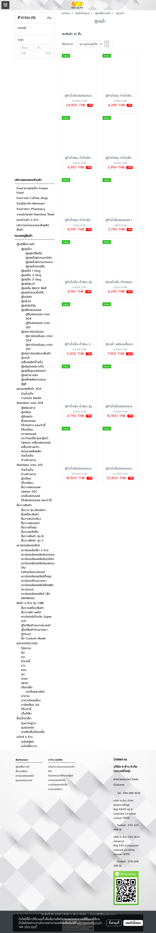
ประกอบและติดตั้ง (57, 780)
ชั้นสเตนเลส (28, 421)
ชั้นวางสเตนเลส (30, 487)
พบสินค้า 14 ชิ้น (71, 34)
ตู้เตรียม (26, 412)
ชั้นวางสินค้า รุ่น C (32, 540)
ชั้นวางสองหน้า (30, 523)
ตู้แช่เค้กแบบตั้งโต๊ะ (32, 292)
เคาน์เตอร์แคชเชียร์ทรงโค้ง (37, 559)
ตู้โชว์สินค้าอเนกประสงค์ (35, 625)
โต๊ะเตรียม (27, 429)
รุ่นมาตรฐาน (28, 723)
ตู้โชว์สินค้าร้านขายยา (34, 630)
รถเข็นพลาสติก (35, 692)
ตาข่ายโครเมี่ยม (31, 700)
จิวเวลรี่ (25, 661)
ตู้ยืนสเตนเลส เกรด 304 (38, 316)
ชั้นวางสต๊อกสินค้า (32, 608)
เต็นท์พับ (26, 713)
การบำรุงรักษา (55, 789)
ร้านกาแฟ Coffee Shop (32, 198)
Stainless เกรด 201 (29, 465)
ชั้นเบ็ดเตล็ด (23, 718)
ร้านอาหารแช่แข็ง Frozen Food (32, 190)
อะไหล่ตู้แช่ (27, 742)
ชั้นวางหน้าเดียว (31, 519)
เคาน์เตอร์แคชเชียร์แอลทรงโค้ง (38, 565)
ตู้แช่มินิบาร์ (28, 284)
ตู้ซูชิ (23, 384)
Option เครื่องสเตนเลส (36, 442)
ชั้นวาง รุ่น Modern (33, 510)
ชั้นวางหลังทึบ (29, 532)
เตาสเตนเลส (28, 434)
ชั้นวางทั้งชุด (29, 527)
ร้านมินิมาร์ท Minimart (30, 203)
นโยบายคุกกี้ (30, 926)
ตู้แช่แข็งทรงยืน (35, 266)
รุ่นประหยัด (27, 727)
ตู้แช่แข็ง (26, 249)
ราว (23, 665)
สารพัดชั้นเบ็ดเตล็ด (33, 732)
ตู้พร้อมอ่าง (28, 408)
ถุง (23, 657)
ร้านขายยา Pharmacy (30, 209)
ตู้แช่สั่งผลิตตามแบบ (33, 379)
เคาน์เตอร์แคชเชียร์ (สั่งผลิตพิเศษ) (35, 596)
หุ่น (23, 652)
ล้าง (49, 18)
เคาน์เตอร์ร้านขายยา (34, 581)
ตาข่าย (25, 696)
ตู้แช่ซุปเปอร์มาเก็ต (32, 366)
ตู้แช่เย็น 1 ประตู (30, 271)
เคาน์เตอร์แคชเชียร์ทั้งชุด (36, 576)
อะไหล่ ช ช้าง (24, 737)
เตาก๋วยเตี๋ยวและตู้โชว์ (34, 438)
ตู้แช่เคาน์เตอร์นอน (32, 332)
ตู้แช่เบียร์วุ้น (28, 305)
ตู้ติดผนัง (26, 416)
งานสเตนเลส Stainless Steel (35, 214)
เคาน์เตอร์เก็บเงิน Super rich (36, 619)
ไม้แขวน (26, 648)
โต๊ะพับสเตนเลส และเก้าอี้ (36, 500)
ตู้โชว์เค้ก (26, 297)
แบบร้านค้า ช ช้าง (27, 220)
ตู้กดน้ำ (25, 358)
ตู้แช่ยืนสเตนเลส (31, 310)
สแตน (24, 683)
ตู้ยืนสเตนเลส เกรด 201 (38, 325)
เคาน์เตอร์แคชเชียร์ (28, 545)
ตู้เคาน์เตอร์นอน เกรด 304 (39, 338)
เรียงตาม (69, 44)
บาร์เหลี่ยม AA (30, 705)
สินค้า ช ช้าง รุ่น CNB (29, 603)
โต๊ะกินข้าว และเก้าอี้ (33, 425)
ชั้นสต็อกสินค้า (30, 514)
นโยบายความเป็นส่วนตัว (89, 922)
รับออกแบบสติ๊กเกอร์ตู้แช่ (60, 775)
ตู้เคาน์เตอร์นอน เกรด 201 (39, 347)
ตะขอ (24, 679)
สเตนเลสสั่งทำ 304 (28, 389)
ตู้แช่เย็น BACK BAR (34, 288)
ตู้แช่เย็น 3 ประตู (31, 279)
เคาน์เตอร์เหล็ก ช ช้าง (34, 550)
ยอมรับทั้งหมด (133, 922)
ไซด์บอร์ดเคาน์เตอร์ (33, 572)
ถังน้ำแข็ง (27, 394)
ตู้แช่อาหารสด (29, 375)
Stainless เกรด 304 (29, 403)
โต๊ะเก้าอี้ (26, 709)
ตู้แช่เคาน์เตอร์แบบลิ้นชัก (36, 353)
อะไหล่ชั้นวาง (29, 746)
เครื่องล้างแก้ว (30, 447)
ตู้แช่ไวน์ (26, 301)
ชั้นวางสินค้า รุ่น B (32, 536)
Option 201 (29, 491)
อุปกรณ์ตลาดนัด (27, 643)
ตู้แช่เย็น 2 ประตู (31, 275)
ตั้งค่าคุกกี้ (114, 922)
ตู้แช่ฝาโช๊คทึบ (34, 253)
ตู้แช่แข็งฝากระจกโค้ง (39, 258)
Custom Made (31, 398)
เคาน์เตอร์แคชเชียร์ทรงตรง (38, 555)
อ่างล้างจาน (28, 460)
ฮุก (23, 674)
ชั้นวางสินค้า (24, 505)
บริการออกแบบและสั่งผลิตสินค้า (32, 227)
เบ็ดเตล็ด (26, 687)
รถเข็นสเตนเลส (30, 496)
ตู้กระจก (26, 634)
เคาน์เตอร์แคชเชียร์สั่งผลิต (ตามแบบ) (37, 587)
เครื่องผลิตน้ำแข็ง (32, 362)
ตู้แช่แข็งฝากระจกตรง (39, 262)
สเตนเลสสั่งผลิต (31, 451)
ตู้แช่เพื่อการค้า (25, 244)
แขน (23, 670)
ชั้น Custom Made (33, 638)
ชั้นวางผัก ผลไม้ (31, 612)
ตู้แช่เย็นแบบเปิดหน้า (33, 371)
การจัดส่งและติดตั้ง (58, 784)
